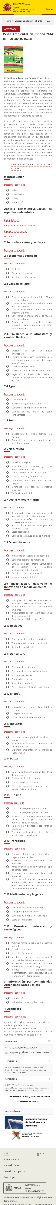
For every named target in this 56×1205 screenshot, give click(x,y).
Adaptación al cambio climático (19, 225)
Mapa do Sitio (11, 1165)
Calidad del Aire (12, 220)
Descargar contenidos (15, 1016)
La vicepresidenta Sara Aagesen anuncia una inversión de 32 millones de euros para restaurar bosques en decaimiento (25, 1070)
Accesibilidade (11, 1159)
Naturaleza (9, 236)
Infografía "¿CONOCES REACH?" (23, 1048)
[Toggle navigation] (48, 7)
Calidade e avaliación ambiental (28, 20)
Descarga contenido (14, 802)
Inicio (6, 1153)
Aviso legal (9, 1177)
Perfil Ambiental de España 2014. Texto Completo (31, 166)
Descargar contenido (14, 184)
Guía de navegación (14, 1171)
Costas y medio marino (15, 231)
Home (8, 20)
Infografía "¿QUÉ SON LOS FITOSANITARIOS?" (29, 1052)
